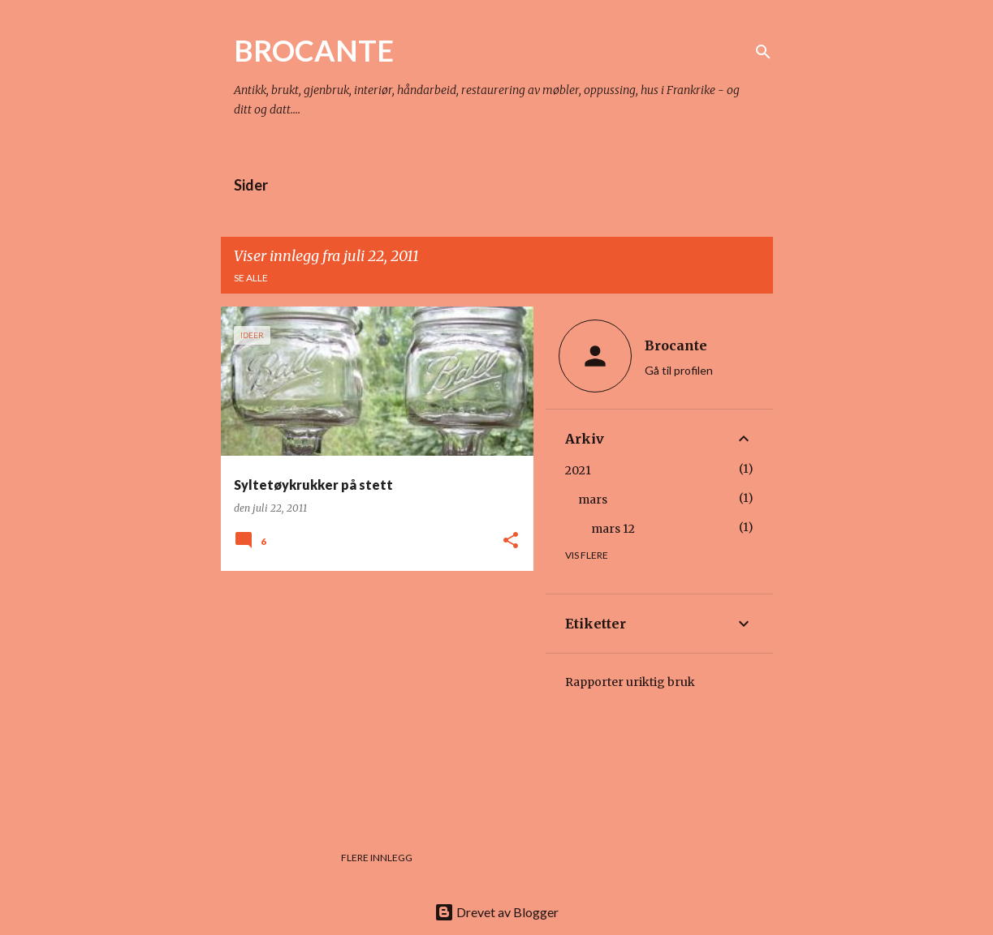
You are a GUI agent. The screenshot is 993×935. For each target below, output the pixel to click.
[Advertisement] (371, 696)
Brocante (676, 345)
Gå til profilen (679, 370)
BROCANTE (314, 50)
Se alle (251, 278)
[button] (510, 541)
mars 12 (613, 528)
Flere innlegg (376, 857)
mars (592, 499)
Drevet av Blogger (496, 912)
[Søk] (763, 51)
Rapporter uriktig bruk (630, 682)
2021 (578, 470)
